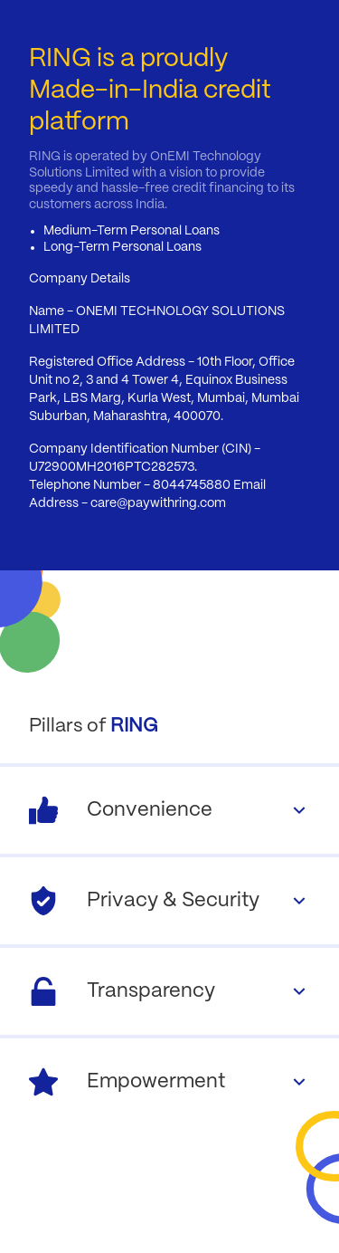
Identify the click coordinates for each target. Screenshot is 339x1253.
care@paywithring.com (158, 503)
